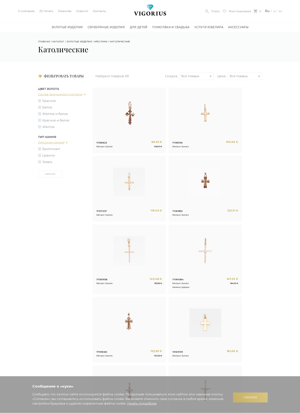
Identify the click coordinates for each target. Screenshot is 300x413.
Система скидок (179, 336)
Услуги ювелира (208, 27)
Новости (82, 11)
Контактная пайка (139, 354)
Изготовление (136, 331)
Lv (272, 11)
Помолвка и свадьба (170, 27)
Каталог (58, 41)
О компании (26, 11)
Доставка (221, 354)
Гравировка (134, 342)
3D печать (46, 11)
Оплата (219, 349)
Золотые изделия (67, 27)
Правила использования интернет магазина (234, 341)
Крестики (100, 41)
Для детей (139, 27)
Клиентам (64, 11)
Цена (221, 76)
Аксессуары (238, 27)
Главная (44, 41)
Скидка (171, 76)
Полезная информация (185, 331)
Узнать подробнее (142, 403)
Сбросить (50, 174)
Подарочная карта (181, 342)
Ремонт (131, 336)
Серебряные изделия (106, 27)
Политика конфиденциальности (232, 332)
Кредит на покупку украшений (181, 351)
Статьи (95, 342)
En (280, 11)
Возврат (220, 360)
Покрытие (133, 348)
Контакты (99, 11)
